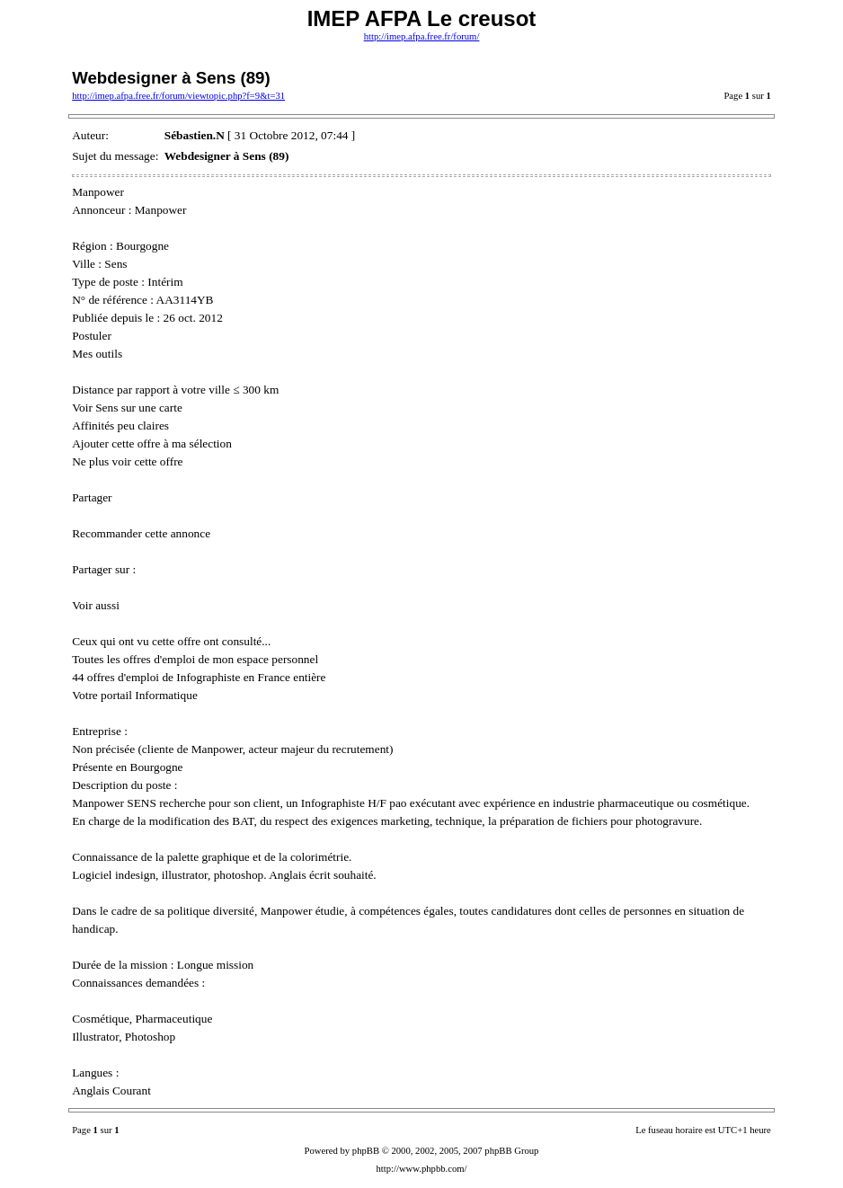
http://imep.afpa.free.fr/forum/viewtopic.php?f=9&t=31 (178, 96)
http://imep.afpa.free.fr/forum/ (422, 36)
